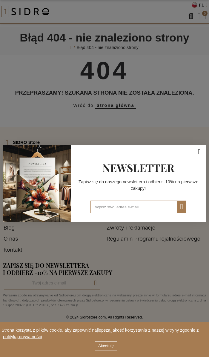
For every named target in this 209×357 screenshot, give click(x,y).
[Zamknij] (199, 151)
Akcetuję (106, 346)
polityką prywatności (22, 336)
